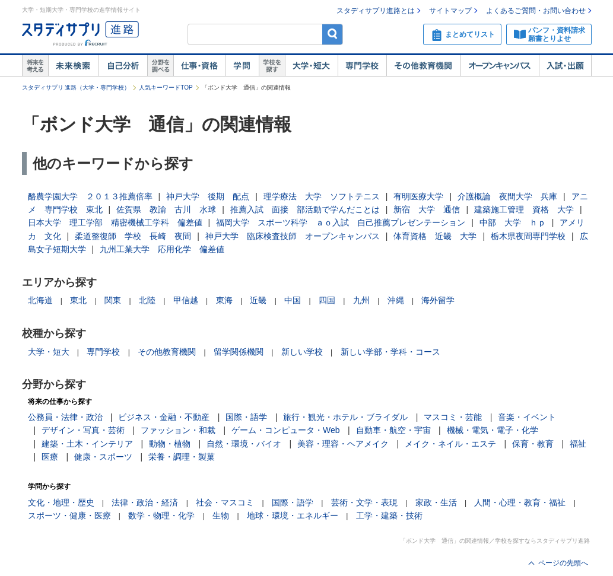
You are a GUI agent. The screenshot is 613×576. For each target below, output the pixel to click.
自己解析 (123, 66)
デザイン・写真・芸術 (83, 430)
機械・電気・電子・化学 (492, 430)
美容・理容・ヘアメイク (343, 443)
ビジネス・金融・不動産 (163, 417)
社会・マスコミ (225, 502)
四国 (327, 300)
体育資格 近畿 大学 (435, 236)
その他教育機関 (423, 66)
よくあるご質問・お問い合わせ (536, 11)
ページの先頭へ (563, 563)
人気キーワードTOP (165, 87)
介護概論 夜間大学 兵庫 (507, 196)
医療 (50, 457)
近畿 (258, 300)
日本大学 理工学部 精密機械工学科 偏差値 (115, 222)
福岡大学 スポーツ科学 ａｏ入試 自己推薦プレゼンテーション (340, 222)
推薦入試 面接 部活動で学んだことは (305, 209)
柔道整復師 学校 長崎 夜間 (133, 236)
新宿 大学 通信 (426, 209)
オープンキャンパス (499, 66)
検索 (332, 34)
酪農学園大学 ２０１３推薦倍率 (90, 196)
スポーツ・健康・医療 (69, 515)
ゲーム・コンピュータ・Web (285, 430)
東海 (224, 300)
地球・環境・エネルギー (292, 515)
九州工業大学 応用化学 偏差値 (162, 249)
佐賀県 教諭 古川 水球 (166, 209)
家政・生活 (436, 502)
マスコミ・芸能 (453, 417)
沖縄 (396, 300)
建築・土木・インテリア (87, 443)
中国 (292, 300)
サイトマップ (450, 11)
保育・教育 (533, 443)
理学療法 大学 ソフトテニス (321, 196)
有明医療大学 (418, 196)
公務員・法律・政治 (65, 417)
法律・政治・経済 (145, 502)
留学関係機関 (238, 352)
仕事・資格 (199, 66)
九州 (361, 300)
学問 (242, 66)
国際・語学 (246, 417)
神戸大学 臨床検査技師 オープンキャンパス (292, 236)
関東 (112, 300)
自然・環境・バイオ (244, 443)
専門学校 (362, 66)
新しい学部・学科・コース (390, 352)
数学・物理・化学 (161, 515)
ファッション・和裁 (178, 430)
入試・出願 (565, 66)
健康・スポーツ (103, 457)
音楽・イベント (527, 417)
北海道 (40, 300)
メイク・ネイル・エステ (450, 443)
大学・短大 (311, 66)
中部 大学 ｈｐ (512, 222)
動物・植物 (169, 443)
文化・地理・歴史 (61, 502)
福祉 (578, 443)
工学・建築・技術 (389, 515)
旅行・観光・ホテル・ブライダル (345, 417)
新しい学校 (302, 352)
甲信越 (185, 300)
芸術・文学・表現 (364, 502)
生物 (220, 515)
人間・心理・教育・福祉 (520, 502)
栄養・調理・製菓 (181, 457)
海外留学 (438, 300)
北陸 (147, 300)
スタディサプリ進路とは (375, 11)
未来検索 (73, 66)
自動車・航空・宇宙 (393, 430)
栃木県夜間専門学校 (528, 236)
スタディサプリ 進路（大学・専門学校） (76, 87)
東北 (78, 300)
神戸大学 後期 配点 (207, 196)
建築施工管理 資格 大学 (524, 209)
